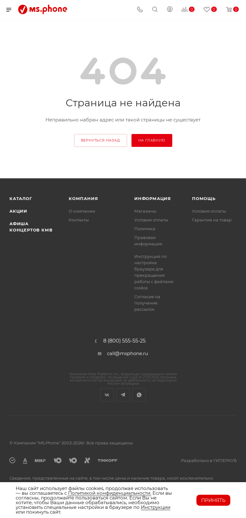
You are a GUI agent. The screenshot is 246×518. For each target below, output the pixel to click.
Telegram (123, 395)
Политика (144, 228)
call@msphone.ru (127, 353)
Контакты (79, 219)
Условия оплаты (151, 219)
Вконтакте (107, 395)
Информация (152, 198)
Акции (18, 211)
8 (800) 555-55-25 (124, 340)
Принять (213, 500)
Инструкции (155, 507)
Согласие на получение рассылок (147, 303)
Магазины (145, 211)
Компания (83, 198)
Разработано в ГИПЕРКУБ (209, 460)
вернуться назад (100, 140)
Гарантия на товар (212, 219)
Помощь (204, 198)
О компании (82, 211)
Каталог (20, 198)
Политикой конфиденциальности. (109, 493)
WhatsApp (139, 395)
